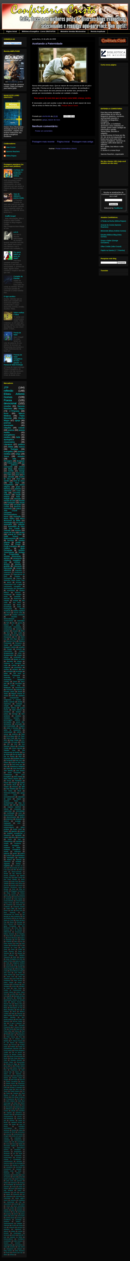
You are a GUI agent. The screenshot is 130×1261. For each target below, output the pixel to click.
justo (15, 1192)
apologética (9, 439)
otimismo (19, 1208)
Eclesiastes (18, 932)
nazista (16, 1204)
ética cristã (18, 633)
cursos (8, 1144)
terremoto (6, 1235)
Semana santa (17, 1077)
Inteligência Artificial (19, 963)
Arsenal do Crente (15, 534)
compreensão (14, 698)
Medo (5, 1007)
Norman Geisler (17, 1021)
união (5, 1247)
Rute (5, 1070)
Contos (6, 506)
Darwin (6, 910)
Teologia (14, 449)
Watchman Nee (20, 1107)
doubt (20, 1153)
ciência (6, 809)
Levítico (14, 986)
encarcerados (8, 1157)
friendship (16, 1175)
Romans (15, 787)
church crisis (18, 613)
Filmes (6, 762)
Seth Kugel (14, 1079)
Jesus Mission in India (16, 970)
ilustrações (11, 503)
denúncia (17, 506)
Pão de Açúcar (17, 1052)
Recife (6, 1058)
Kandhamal (7, 980)
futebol (6, 831)
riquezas (19, 859)
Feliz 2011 (18, 760)
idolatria (18, 712)
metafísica (22, 1200)
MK (10, 996)
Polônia (6, 1038)
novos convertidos (19, 1206)
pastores (18, 489)
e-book (22, 428)
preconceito (21, 1215)
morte (6, 596)
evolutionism (7, 1169)
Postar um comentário (43, 131)
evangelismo (9, 435)
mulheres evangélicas (12, 849)
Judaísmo (7, 978)
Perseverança (20, 687)
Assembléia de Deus (16, 526)
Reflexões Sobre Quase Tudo (14, 580)
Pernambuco (21, 1035)
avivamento (17, 558)
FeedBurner (118, 208)
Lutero (22, 639)
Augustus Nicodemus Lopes (13, 887)
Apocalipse (7, 605)
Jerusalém (18, 683)
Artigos (21, 408)
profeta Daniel (10, 1217)
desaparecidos (8, 655)
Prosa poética (8, 1050)
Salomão (18, 1073)
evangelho (8, 451)
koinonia (22, 1192)
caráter (14, 1124)
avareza (19, 1118)
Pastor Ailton (7, 1031)
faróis (19, 1171)
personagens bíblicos (12, 720)
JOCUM (8, 965)
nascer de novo (54, 120)
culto (13, 1141)
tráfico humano (18, 1241)
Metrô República (9, 1009)
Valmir (15, 1103)
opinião (6, 481)
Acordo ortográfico (10, 875)
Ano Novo (17, 602)
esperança (7, 704)
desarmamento (9, 815)
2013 (5, 867)
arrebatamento (8, 803)
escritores (7, 1165)
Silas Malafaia (11, 789)
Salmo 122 (18, 1072)
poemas (7, 423)
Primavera (9, 689)
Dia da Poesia (9, 756)
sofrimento (7, 491)
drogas (19, 655)
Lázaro (20, 994)
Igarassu (22, 957)
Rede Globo (14, 1058)
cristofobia (7, 1140)
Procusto (14, 1044)
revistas (6, 669)
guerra (20, 623)
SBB (23, 787)
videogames (9, 1249)
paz (14, 1212)
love (19, 839)
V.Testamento (10, 1099)
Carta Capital (18, 899)
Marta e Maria (8, 1005)
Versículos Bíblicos (10, 793)
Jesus (6, 456)
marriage (15, 714)
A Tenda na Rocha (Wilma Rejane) (113, 221)
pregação (7, 574)
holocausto (18, 566)
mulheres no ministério (12, 663)
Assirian (13, 885)
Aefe (18, 437)
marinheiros (19, 1196)
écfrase (12, 1254)
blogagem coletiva (10, 647)
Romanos (18, 643)
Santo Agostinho (18, 1075)
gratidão (7, 566)
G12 (21, 945)
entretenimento (8, 1161)
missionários (9, 442)
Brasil (19, 605)
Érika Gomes (8, 1250)
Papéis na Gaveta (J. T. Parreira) (113, 250)
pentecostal (21, 1212)
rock (5, 1227)
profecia (9, 855)
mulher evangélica (11, 845)
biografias (18, 570)
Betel (13, 889)
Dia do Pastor (18, 918)
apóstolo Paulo (11, 801)
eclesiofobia (11, 590)
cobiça (20, 1130)
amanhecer (17, 645)
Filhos (15, 941)
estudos (21, 456)
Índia (23, 734)
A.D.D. (16, 232)
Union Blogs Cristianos (18, 1097)
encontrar (19, 1157)
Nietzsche (7, 1021)
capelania (21, 695)
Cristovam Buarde (19, 906)
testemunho (18, 598)
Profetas (12, 1046)
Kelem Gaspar (8, 982)
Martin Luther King (12, 685)
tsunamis (17, 1243)
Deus (20, 635)
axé (5, 1120)
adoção (13, 1110)
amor (17, 475)
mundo (6, 851)
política (21, 444)
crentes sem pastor (17, 1136)
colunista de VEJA (9, 1132)
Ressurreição (21, 1062)
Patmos (17, 1031)
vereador (12, 1247)
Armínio (6, 885)
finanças (18, 592)
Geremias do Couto (10, 947)
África (23, 631)
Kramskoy (7, 984)
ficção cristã (17, 829)
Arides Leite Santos (17, 883)
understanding (8, 1245)
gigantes (14, 831)
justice (19, 1190)
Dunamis (6, 930)
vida (14, 459)
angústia (9, 1112)
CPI (8, 744)
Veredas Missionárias (12, 556)
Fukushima (14, 945)
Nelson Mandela (9, 1017)
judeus (18, 509)
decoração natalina (10, 1145)
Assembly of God (12, 677)
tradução (21, 524)
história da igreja (12, 625)
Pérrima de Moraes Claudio (13, 1054)
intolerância (18, 572)
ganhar (20, 1177)
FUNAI (23, 939)
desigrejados (18, 1151)
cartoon (6, 1124)
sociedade (9, 671)
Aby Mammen (17, 873)
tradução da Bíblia (16, 1237)
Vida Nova (14, 483)
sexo (23, 669)
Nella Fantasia (8, 1015)
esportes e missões (19, 1165)
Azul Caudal (14, 528)
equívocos (7, 1163)
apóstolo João (8, 1114)
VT (24, 1099)
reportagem (10, 857)
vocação (15, 631)
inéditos (7, 437)
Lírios (5, 996)
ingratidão (18, 835)
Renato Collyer (8, 1062)
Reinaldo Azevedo (16, 1060)
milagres (19, 594)
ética (8, 633)
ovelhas (14, 665)
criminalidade (20, 811)
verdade (15, 600)
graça (45, 120)
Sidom (23, 1081)
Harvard (19, 953)
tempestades (17, 1233)
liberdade (10, 661)
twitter (6, 673)
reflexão (8, 390)
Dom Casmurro (8, 924)
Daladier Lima (9, 750)
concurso (8, 1134)
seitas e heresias (12, 728)
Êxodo (8, 1252)
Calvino (13, 895)
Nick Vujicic (19, 1019)
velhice (19, 732)
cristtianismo (18, 1140)
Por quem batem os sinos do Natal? (17, 255)
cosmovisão (8, 467)
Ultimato (6, 1097)
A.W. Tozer (21, 736)
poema (11, 430)
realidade (19, 1223)
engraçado (7, 823)
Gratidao (17, 576)
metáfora (18, 716)
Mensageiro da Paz (16, 1007)
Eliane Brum (9, 935)
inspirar (6, 837)
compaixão (17, 809)
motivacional (8, 629)
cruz (5, 562)
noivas (23, 1204)
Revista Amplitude (98, 31)
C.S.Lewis (14, 742)
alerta (13, 695)
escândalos (17, 657)
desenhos (7, 1151)
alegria (18, 799)
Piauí (20, 1037)
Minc (18, 1009)
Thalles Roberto (15, 1091)
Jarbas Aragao (8, 969)
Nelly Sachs (18, 1015)
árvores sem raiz (17, 1252)
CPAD (23, 742)
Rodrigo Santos (20, 1066)
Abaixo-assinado (16, 871)
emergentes (17, 1155)
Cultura (6, 544)
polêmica (14, 465)
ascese (19, 1116)
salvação (11, 477)
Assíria (20, 885)
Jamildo (20, 967)
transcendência (8, 1239)
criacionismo (8, 651)
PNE (5, 1029)
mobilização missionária (12, 627)
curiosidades (21, 1141)
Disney (12, 922)
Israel (19, 607)
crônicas (17, 562)
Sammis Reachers (13, 151)
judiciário (19, 1188)
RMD (5, 1056)
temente (6, 1233)
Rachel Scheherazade (15, 1056)
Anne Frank (10, 738)
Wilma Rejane (11, 156)
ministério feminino (11, 718)
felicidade (17, 706)
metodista (19, 841)
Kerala (20, 982)
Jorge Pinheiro (8, 974)
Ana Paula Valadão (10, 879)
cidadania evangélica (12, 560)
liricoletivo (21, 837)
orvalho (12, 1208)
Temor (8, 1085)
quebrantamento (8, 1223)
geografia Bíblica (10, 708)
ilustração (17, 516)
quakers (18, 1221)
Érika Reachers (20, 1250)
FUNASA (8, 941)
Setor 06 (22, 1079)
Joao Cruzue (10, 147)
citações (7, 428)
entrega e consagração (12, 1159)
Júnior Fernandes (14, 772)
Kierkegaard (8, 609)
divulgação (21, 461)
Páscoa (19, 578)
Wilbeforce (9, 1108)
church (8, 613)
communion (21, 1132)
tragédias (7, 866)
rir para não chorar (17, 1225)
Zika (16, 1108)
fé (24, 475)
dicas (18, 479)
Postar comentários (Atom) (66, 148)
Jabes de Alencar (19, 965)
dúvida (20, 702)
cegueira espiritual (14, 807)
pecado (22, 532)
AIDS (5, 871)
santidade (17, 596)
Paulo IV (12, 1033)
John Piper (13, 639)
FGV (16, 939)
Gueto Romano (9, 951)
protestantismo (20, 855)
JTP (6, 387)
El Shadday (21, 934)
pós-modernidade (9, 726)
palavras (6, 853)
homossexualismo (10, 514)
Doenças (19, 922)
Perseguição (8, 578)
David (15, 681)
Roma (8, 1068)
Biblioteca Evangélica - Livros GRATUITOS (38, 31)
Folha (17, 943)
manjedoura (9, 1196)
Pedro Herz (21, 1033)
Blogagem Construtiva (18, 891)
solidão (13, 1231)
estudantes (9, 1167)
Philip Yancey (10, 1037)
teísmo (14, 1235)
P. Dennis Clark (17, 1027)
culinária (6, 1141)
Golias (13, 949)
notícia (22, 447)
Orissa (9, 781)
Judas (20, 976)
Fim (21, 941)
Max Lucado (18, 1005)
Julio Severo (20, 770)
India (7, 963)
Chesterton (19, 900)
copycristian (8, 811)
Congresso (9, 904)
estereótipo (21, 621)
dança (14, 1144)
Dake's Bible (10, 908)
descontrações (11, 817)
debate (20, 1144)
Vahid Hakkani (10, 1101)
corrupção (17, 504)
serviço (18, 864)
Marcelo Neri (8, 1003)
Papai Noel (19, 1029)
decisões (14, 617)
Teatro (6, 693)
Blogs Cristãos (11, 893)
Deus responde (9, 912)
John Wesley (8, 770)
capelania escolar (16, 1122)
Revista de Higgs (11, 1064)
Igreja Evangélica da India (14, 959)
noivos (8, 1206)
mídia (5, 665)
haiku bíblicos (17, 710)
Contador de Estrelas (18, 277)
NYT (23, 779)
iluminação (19, 1184)
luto (23, 1194)
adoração (17, 499)
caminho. (12, 1120)
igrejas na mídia (19, 659)
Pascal (6, 783)
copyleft (6, 615)
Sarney (6, 1077)
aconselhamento (9, 797)
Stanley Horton (10, 1083)
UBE (5, 493)
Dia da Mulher (17, 754)
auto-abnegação (8, 1118)
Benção (6, 889)
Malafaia (19, 998)
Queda (22, 783)
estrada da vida (9, 501)
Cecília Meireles (8, 900)
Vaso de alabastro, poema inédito (19, 196)
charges (9, 649)
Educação (7, 758)
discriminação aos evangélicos (14, 588)
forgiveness (7, 1175)
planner (16, 1214)
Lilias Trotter (18, 988)
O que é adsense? (16, 1023)
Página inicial (11, 31)
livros (6, 413)
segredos (7, 864)
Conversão (19, 904)
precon (13, 1215)
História (6, 497)
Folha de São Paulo (18, 762)
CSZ (15, 744)
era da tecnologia (17, 1163)
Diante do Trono (8, 920)
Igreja (17, 420)
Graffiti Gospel (10, 216)
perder (15, 853)
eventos (18, 530)
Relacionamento (10, 538)
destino (22, 817)
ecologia (18, 821)
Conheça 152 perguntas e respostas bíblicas (18, 173)
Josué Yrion (10, 976)
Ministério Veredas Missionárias (73, 31)
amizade (18, 582)
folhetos (18, 1173)
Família (10, 471)
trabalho (6, 600)
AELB (20, 869)
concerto (19, 649)
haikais (6, 1182)
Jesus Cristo (20, 473)
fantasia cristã (8, 1171)
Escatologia (7, 607)
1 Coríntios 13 (17, 865)
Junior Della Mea (17, 978)
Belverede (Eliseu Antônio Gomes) (113, 231)
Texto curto (18, 1089)
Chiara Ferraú (8, 902)
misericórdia (10, 1202)
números (19, 629)
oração (18, 495)
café (14, 805)
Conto (14, 635)
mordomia (17, 843)
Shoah (20, 691)
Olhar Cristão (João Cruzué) (111, 246)
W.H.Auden (9, 1107)
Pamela (11, 1029)
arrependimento (8, 1116)
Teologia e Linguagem (15, 1087)
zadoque (19, 1249)
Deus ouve (19, 910)
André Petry (14, 881)
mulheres (7, 495)
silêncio (6, 1231)
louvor (10, 839)
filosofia (22, 501)
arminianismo (19, 1114)
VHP (18, 1099)
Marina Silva (18, 1003)
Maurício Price (11, 641)
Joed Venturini (17, 768)
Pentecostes (10, 1035)
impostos (6, 1186)
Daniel (20, 908)
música (19, 568)
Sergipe (6, 1079)
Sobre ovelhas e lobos (19, 314)
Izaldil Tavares (11, 536)
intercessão (8, 568)
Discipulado (7, 637)
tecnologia (18, 671)
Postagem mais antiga (82, 142)
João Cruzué (10, 511)
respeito (22, 726)
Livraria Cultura (8, 992)
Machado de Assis (19, 996)
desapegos (17, 1149)
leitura (13, 837)
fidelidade (6, 1173)
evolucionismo (8, 825)
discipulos (19, 819)
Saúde (6, 645)
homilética (7, 712)
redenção (6, 1225)
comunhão (16, 493)
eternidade (19, 1167)
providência (7, 1219)
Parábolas (18, 781)
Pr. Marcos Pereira (16, 1040)
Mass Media (18, 777)
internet (22, 467)
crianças (6, 1138)
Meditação (7, 687)
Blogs (10, 469)
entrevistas (8, 509)
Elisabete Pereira (19, 758)
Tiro (23, 1091)
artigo (17, 454)
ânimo (5, 1254)
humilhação (7, 594)
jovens (13, 1188)
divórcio (6, 821)
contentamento (18, 1134)
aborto (9, 582)
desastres (21, 815)
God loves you (17, 764)
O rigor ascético (9, 296)
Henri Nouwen (9, 955)
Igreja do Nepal (20, 961)
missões (7, 406)
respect (9, 859)
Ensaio (17, 544)
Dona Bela (18, 928)
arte (23, 463)
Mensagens (8, 461)
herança (22, 1182)
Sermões (10, 540)
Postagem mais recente (43, 142)
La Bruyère (15, 984)
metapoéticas (8, 841)
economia (7, 1155)
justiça (6, 714)
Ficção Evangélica (10, 546)
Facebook (9, 760)
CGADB (6, 635)
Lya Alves (12, 994)
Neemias (19, 1013)
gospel (22, 831)
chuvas (14, 1130)
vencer (6, 734)
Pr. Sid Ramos (9, 1042)
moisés (6, 843)
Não (5, 1023)
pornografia (7, 722)
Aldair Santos (18, 877)
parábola (7, 631)
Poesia (8, 400)
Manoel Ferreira (16, 1002)
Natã (12, 1013)
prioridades (18, 667)
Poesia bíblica (12, 463)
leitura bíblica (9, 518)
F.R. (16, 637)
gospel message (20, 1179)
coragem (6, 1136)
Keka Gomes (18, 980)
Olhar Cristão (8, 1025)
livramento (16, 1194)
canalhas (22, 647)
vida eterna (21, 1247)
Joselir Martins (20, 974)
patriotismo (7, 1212)
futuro (14, 1177)
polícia (22, 853)
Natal (18, 497)
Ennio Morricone (12, 937)
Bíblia (10, 447)
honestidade (9, 1184)
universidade (8, 732)
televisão (7, 598)
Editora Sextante (9, 934)
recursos (21, 469)
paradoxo (19, 1210)
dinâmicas (9, 819)
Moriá (14, 1011)
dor (14, 1153)
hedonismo (14, 1182)
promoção (18, 724)
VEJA (19, 791)
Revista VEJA (11, 785)
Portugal (14, 783)
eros (18, 823)
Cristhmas (7, 906)
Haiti (5, 766)
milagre (19, 661)
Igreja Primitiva (8, 961)
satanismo (7, 861)
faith (7, 623)
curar (20, 813)
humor (6, 516)
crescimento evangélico (12, 586)
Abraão (6, 873)
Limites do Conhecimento (12, 990)
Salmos (22, 538)
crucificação (11, 813)
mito (20, 1202)
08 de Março (10, 736)
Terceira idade (8, 1089)
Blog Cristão (14, 740)
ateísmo (7, 558)
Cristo (18, 491)
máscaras (17, 851)
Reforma (19, 689)
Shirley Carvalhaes (12, 1081)
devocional (10, 403)
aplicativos (19, 1112)
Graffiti (20, 949)
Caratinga (9, 897)
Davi (12, 910)
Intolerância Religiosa (17, 766)
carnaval (22, 805)
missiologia (8, 522)
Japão (8, 768)
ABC (15, 869)
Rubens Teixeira (17, 1068)
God (7, 764)
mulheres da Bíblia (12, 847)
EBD (20, 756)
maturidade (7, 1198)
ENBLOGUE (7, 932)
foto (13, 623)
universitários (18, 1245)
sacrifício (19, 1227)
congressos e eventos (12, 700)
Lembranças (8, 774)
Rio (11, 1066)
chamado (7, 530)
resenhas (21, 857)
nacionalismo (7, 1204)
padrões (6, 1210)
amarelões (21, 1110)
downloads (8, 425)
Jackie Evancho (10, 967)
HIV (13, 953)
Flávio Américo (8, 943)
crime (20, 653)
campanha (7, 513)
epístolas (19, 1161)
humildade (7, 659)
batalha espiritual (19, 611)
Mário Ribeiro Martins (11, 779)
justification (7, 1192)
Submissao (21, 1083)
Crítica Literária (17, 748)
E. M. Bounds (17, 930)
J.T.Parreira (14, 411)
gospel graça (8, 1179)
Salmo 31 (7, 1073)
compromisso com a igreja (13, 584)
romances (12, 1227)
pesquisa (8, 1214)
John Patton (18, 972)
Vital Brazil (16, 1105)
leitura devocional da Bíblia (14, 519)
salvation (15, 669)
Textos (6, 1091)
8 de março (7, 869)
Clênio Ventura (20, 902)
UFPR (20, 1095)
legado (8, 1194)
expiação (18, 1169)
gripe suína (9, 1180)
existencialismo (9, 827)
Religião (7, 499)
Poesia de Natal (17, 334)
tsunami (6, 1243)
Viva (23, 1105)
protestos (19, 1217)
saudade (18, 861)
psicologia (18, 1219)
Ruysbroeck (14, 1070)
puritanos (6, 1221)
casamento (7, 572)
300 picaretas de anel (15, 867)
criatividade (17, 1138)
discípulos (7, 1153)
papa (12, 1210)
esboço (6, 657)
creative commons (18, 615)
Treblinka (15, 1093)
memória (13, 1200)
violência (15, 734)
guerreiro (19, 1180)
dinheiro (7, 564)
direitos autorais (9, 702)
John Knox (7, 972)
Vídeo (9, 475)
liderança (7, 489)
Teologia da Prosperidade (14, 553)
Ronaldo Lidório (9, 691)
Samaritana (7, 1075)
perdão (18, 542)
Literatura (8, 444)
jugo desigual (8, 1190)
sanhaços (6, 1229)
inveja (14, 1186)
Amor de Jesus (19, 481)
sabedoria (7, 570)
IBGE (14, 957)
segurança (18, 1229)
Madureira (10, 998)
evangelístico (8, 485)
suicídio (20, 1231)
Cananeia (22, 895)
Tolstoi (8, 1093)
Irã (11, 683)
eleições (18, 564)
